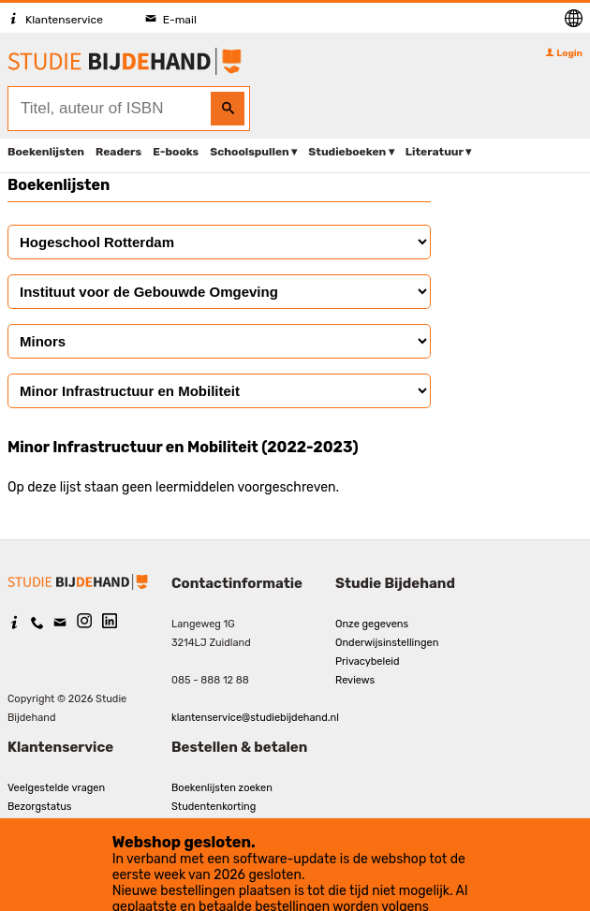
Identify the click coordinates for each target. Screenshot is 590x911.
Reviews (355, 680)
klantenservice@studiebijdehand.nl (255, 718)
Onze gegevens (371, 624)
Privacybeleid (367, 661)
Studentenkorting (213, 807)
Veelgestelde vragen (56, 788)
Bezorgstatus (39, 807)
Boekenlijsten (45, 151)
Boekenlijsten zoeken (222, 788)
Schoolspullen (249, 151)
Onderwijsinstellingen (386, 643)
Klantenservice (55, 19)
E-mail (171, 19)
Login (564, 53)
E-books (176, 151)
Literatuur (435, 151)
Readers (118, 151)
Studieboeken (347, 151)
